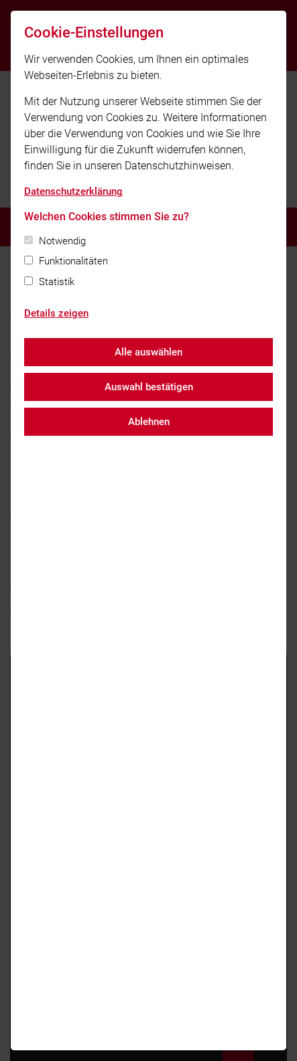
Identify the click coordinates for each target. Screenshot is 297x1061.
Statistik (56, 282)
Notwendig (62, 241)
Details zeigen (56, 313)
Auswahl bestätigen (149, 387)
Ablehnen (149, 422)
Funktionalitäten (73, 261)
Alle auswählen (148, 352)
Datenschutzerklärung (73, 191)
